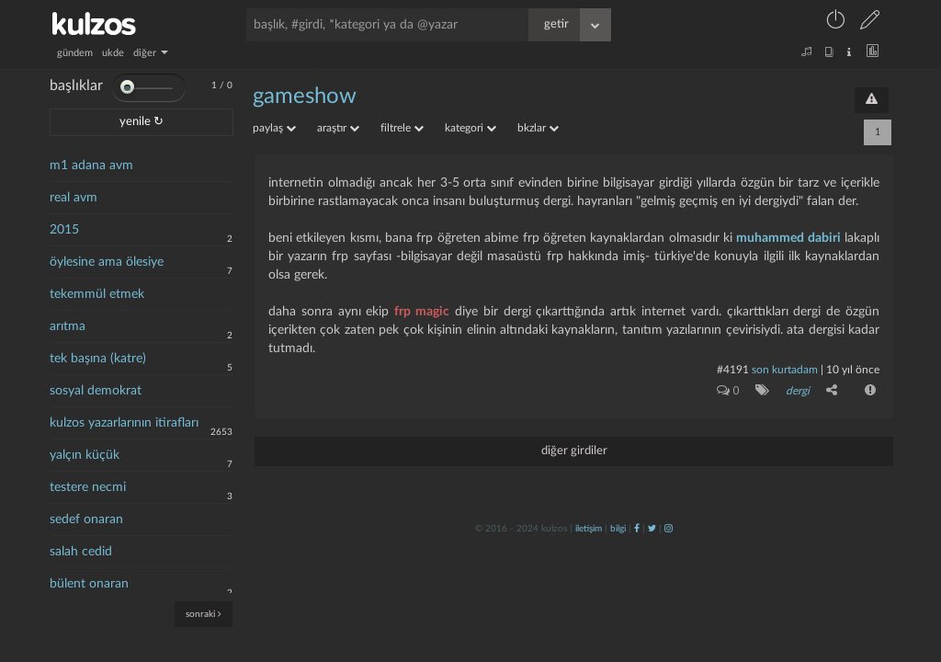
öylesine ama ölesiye (107, 262)
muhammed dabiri (788, 238)
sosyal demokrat (96, 390)
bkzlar (538, 127)
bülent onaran (89, 583)
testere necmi (88, 487)
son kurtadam (785, 369)
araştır (338, 127)
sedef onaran (86, 519)
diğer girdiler (574, 451)
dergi (798, 390)
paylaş (274, 127)
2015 (64, 229)
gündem (75, 53)
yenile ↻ (141, 122)
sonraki (203, 614)
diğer (150, 53)
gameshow (305, 97)
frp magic (421, 311)
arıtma (67, 326)
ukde (113, 53)
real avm (73, 197)
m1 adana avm (91, 165)
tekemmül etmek (97, 294)
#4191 (733, 369)
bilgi (618, 528)
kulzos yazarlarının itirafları (124, 423)
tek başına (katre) (98, 358)
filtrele (402, 127)
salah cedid (81, 551)
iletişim (588, 528)
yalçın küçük (84, 455)
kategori (470, 127)
